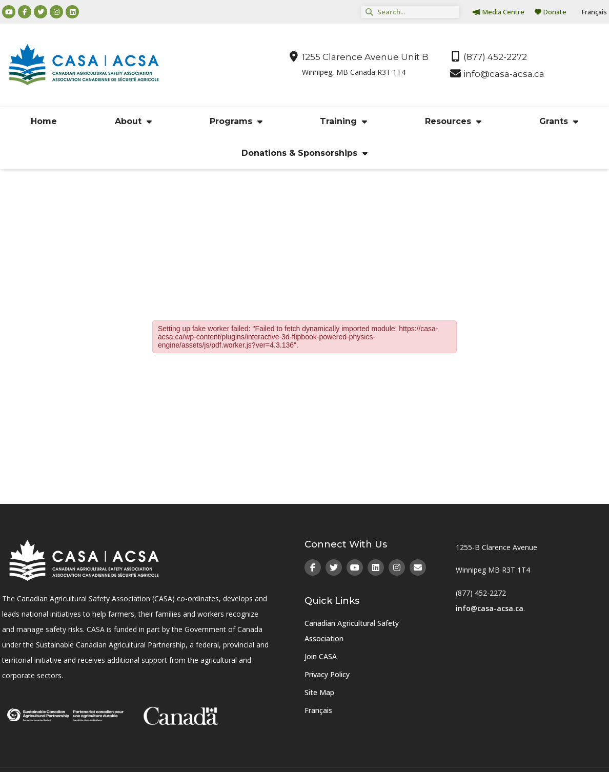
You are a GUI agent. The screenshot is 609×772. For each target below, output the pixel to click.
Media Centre (498, 11)
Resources (453, 121)
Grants (558, 121)
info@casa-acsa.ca (489, 608)
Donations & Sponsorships (304, 153)
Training (343, 121)
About (133, 121)
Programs (236, 121)
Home (44, 121)
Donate (550, 11)
